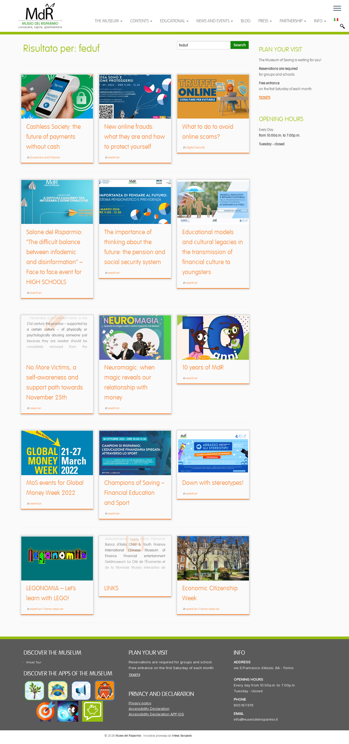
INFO (320, 21)
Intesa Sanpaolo (182, 735)
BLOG (246, 21)
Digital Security (195, 148)
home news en (53, 609)
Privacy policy (140, 703)
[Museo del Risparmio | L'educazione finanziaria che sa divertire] (40, 16)
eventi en (113, 158)
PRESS (265, 21)
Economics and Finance (45, 158)
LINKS (111, 588)
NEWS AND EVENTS (214, 21)
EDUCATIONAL (174, 21)
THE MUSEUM (108, 21)
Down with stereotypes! (213, 483)
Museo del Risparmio (128, 735)
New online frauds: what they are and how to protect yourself (134, 137)
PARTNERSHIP (293, 21)
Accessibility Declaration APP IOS (156, 714)
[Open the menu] (337, 9)
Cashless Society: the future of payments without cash (53, 137)
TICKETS (264, 97)
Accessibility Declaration (149, 709)
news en (35, 408)
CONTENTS (141, 21)
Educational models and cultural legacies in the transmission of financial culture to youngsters (212, 252)
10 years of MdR (202, 367)
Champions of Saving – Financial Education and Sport (134, 493)
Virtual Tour (33, 662)
